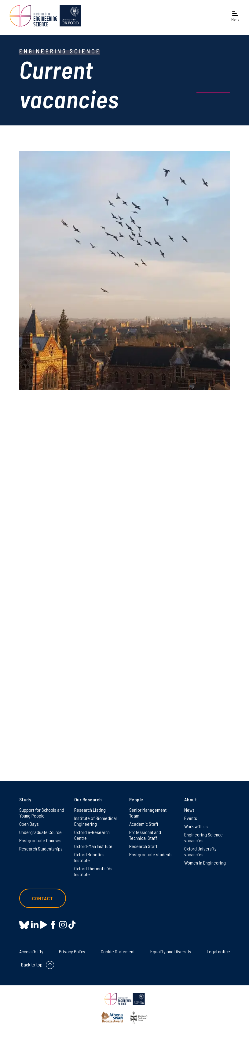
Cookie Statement (118, 951)
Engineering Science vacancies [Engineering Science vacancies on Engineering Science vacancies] (203, 837)
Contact (42, 898)
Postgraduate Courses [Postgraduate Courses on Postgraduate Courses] (40, 840)
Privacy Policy (72, 951)
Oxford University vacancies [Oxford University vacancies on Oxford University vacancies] (200, 851)
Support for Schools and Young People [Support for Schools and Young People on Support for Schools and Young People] (41, 812)
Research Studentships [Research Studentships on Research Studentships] (41, 848)
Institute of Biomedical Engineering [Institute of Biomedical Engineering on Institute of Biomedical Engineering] (95, 821)
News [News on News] (189, 810)
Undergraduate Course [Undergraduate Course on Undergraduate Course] (40, 832)
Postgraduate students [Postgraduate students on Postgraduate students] (151, 854)
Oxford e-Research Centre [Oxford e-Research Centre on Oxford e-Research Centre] (92, 835)
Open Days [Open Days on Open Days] (29, 824)
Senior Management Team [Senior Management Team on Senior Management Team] (148, 812)
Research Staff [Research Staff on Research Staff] (143, 846)
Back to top (31, 964)
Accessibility (31, 951)
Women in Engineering (205, 862)
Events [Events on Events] (190, 818)
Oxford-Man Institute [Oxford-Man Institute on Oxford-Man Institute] (93, 846)
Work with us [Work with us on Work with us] (196, 826)
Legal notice (218, 951)
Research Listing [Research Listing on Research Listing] (90, 810)
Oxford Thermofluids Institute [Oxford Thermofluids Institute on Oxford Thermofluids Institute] (93, 871)
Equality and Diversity (170, 951)
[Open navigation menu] (235, 16)
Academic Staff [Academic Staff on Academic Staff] (143, 824)
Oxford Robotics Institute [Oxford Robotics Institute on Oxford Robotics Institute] (89, 857)
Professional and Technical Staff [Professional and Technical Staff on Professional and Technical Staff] (145, 835)
